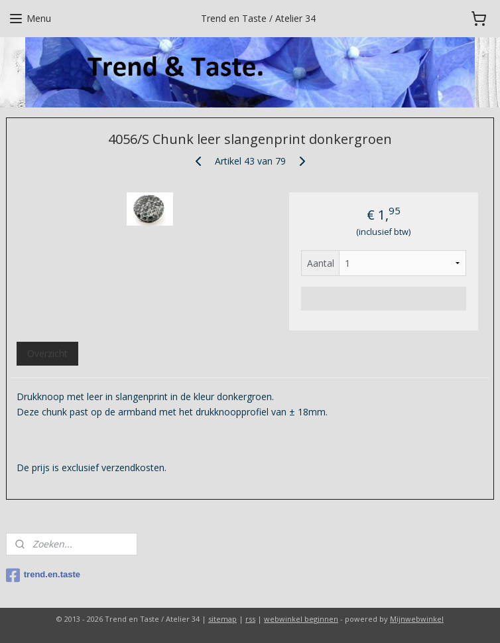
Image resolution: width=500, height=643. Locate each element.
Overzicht (47, 353)
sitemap (222, 619)
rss (250, 619)
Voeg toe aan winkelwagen (383, 298)
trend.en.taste (43, 575)
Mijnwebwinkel (417, 619)
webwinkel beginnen (301, 619)
